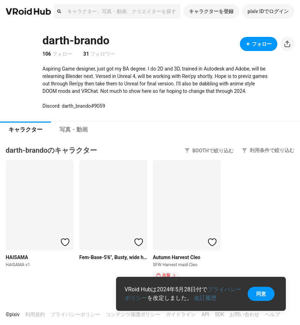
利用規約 (35, 314)
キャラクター (25, 130)
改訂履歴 (205, 298)
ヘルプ (272, 314)
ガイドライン (181, 314)
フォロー (259, 44)
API (205, 314)
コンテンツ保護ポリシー (133, 314)
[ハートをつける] (65, 242)
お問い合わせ (244, 314)
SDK (219, 314)
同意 (261, 294)
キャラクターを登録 (211, 11)
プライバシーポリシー (75, 314)
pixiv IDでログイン (268, 11)
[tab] (25, 129)
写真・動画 (73, 130)
